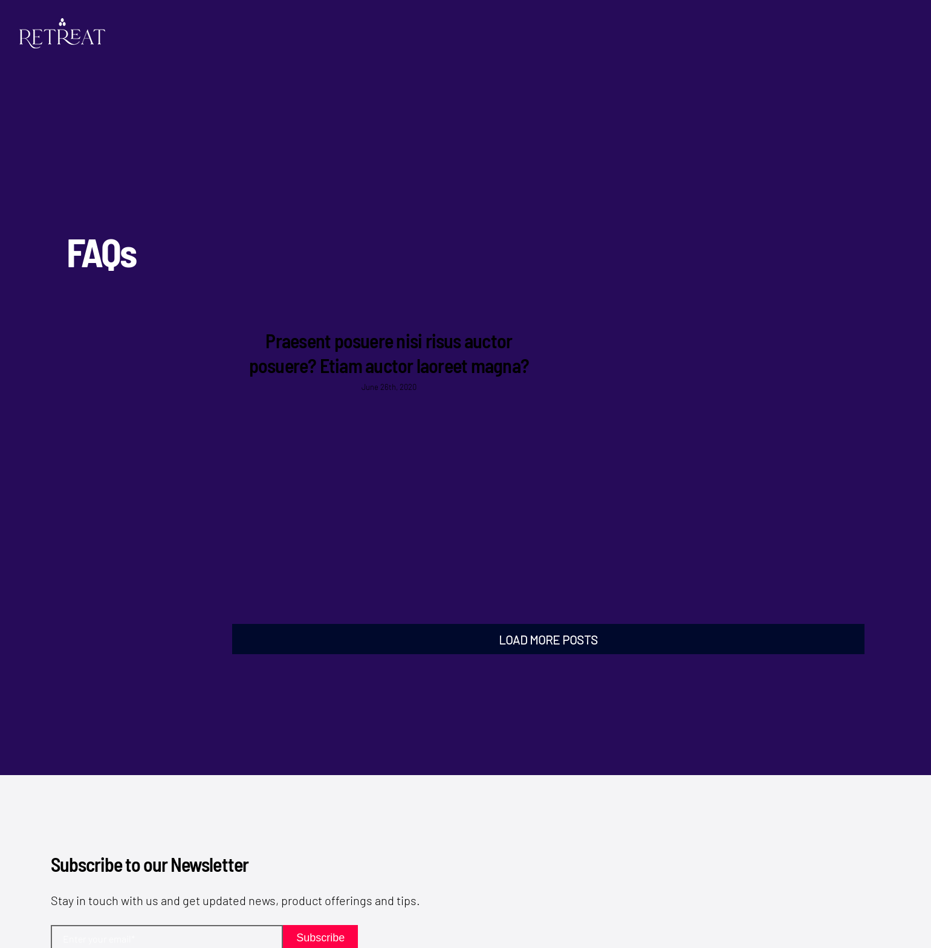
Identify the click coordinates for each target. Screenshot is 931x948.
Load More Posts (548, 639)
